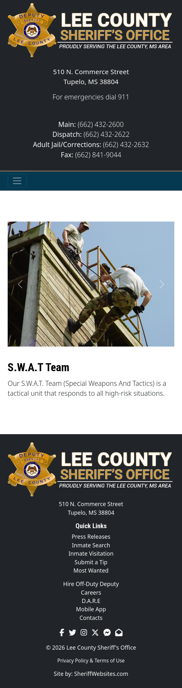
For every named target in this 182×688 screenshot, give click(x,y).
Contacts (90, 618)
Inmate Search (91, 545)
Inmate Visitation (91, 553)
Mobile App (91, 609)
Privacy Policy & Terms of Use (91, 660)
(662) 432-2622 (106, 134)
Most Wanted (91, 570)
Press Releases (91, 536)
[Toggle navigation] (17, 181)
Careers (91, 592)
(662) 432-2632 (126, 144)
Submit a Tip (91, 562)
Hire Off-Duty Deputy (91, 584)
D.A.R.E (91, 601)
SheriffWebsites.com (101, 673)
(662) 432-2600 (101, 124)
